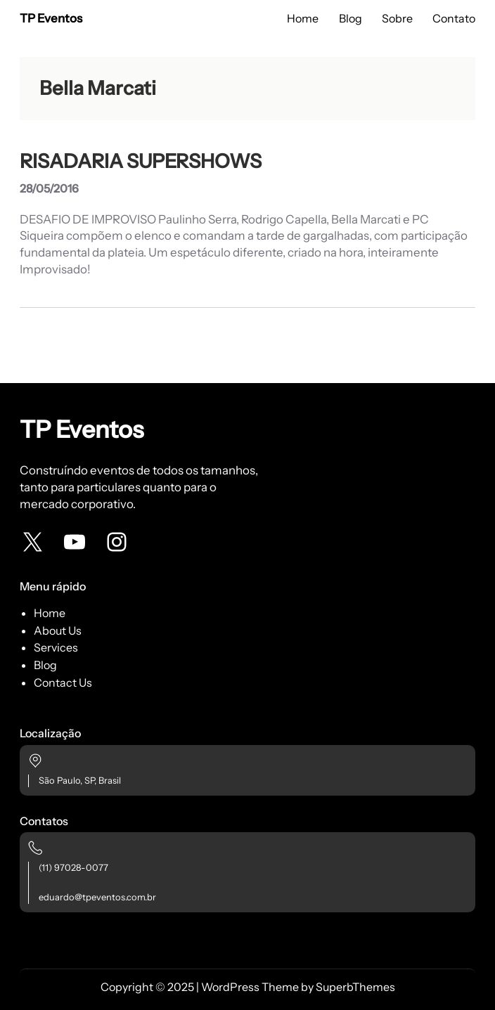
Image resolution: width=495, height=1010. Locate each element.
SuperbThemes (355, 987)
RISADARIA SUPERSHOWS (141, 161)
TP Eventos (51, 18)
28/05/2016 (49, 188)
